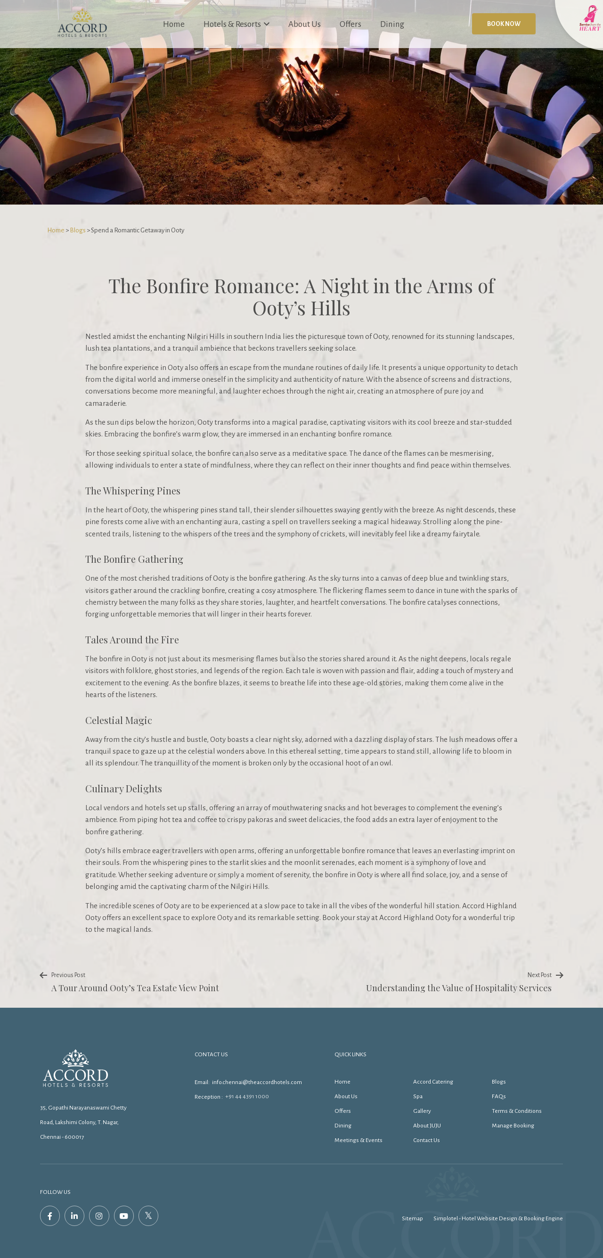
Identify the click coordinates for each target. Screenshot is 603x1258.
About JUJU (427, 1125)
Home (174, 24)
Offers (350, 24)
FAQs (499, 1096)
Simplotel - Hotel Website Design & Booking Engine (498, 1218)
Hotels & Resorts (236, 23)
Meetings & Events (358, 1140)
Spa (418, 1096)
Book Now (504, 23)
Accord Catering (433, 1081)
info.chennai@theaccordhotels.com (257, 1082)
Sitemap (412, 1218)
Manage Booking (513, 1125)
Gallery (422, 1111)
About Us (304, 24)
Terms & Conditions (517, 1111)
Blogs (78, 230)
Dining (392, 24)
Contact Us (426, 1140)
